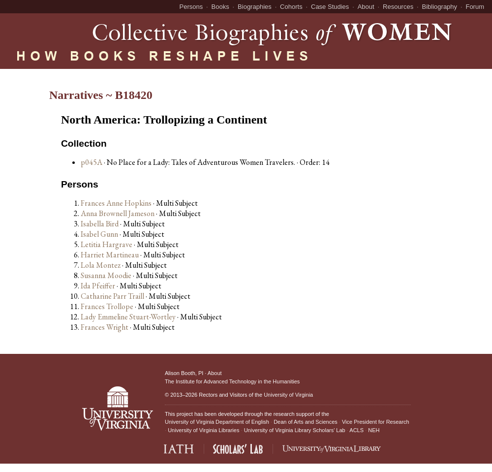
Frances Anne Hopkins (117, 203)
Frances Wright (105, 327)
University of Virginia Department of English (217, 422)
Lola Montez (101, 265)
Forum (474, 6)
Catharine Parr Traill (113, 296)
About (366, 6)
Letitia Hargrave (107, 244)
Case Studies (330, 6)
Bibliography (440, 6)
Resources (398, 6)
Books (220, 6)
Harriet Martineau (110, 255)
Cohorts (291, 6)
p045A (91, 162)
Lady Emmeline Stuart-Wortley (129, 317)
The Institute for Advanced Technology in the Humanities (232, 381)
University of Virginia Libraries (203, 430)
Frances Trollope (108, 306)
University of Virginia (288, 395)
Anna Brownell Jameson (118, 213)
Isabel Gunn (100, 234)
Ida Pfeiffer (99, 286)
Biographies (255, 6)
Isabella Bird (100, 224)
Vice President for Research (375, 422)
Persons (191, 6)
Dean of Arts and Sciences (306, 422)
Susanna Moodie (107, 275)
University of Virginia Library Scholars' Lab (294, 430)
